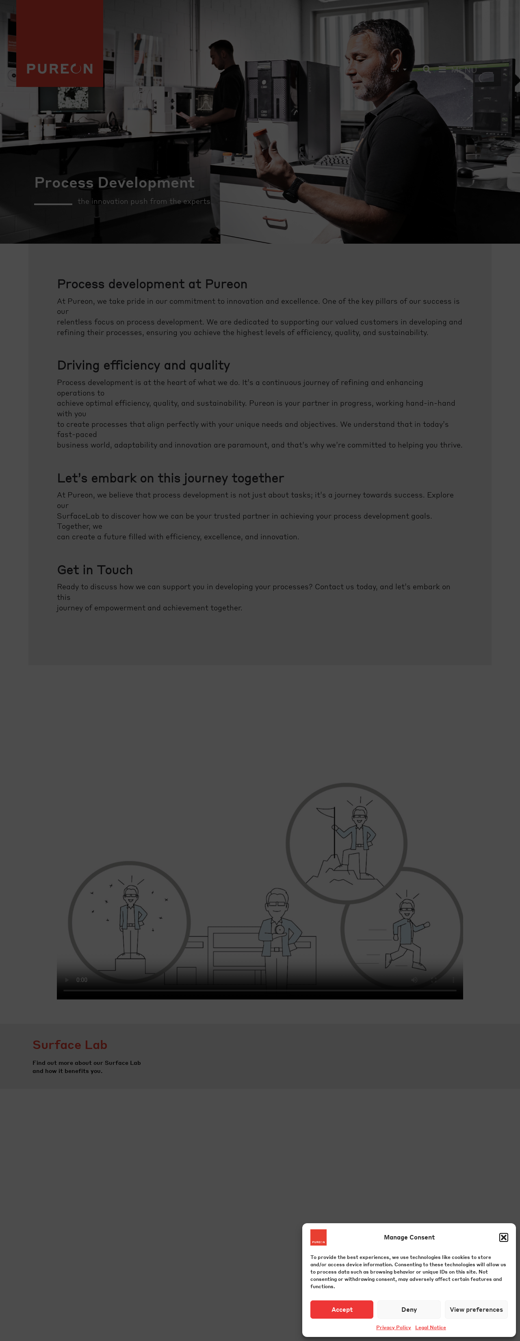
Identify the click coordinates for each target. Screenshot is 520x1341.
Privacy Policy (393, 1327)
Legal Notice (430, 1327)
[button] (504, 1237)
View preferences (476, 1309)
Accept (342, 1309)
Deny (409, 1309)
